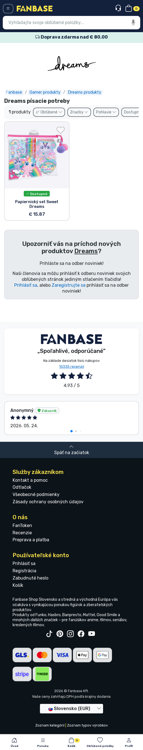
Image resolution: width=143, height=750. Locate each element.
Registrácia (24, 570)
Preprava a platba (31, 539)
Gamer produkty (45, 92)
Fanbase (14, 92)
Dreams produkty (84, 92)
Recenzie (22, 532)
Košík (18, 585)
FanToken (22, 525)
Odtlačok (22, 487)
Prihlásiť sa (25, 285)
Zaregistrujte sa (68, 285)
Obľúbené (49, 112)
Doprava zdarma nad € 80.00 (71, 37)
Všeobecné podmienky (36, 494)
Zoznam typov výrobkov (87, 725)
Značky (79, 112)
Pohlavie (106, 112)
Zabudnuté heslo (30, 578)
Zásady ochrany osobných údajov (48, 501)
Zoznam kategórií (50, 725)
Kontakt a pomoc (30, 480)
